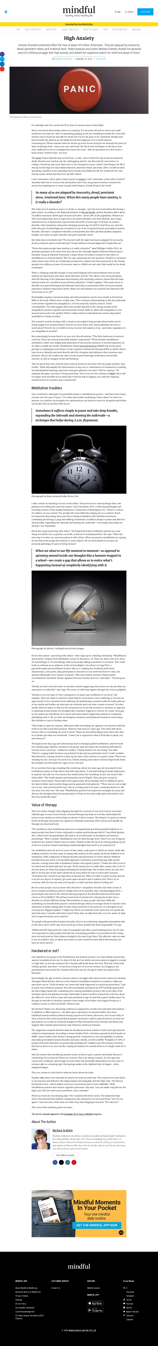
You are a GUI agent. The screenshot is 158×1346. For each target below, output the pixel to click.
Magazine (136, 29)
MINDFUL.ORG (21, 1281)
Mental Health (88, 212)
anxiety (82, 179)
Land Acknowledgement (25, 1312)
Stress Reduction (88, 346)
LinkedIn (128, 1319)
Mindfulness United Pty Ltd (82, 1330)
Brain (38, 158)
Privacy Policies (21, 1296)
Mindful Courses (93, 1288)
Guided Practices (70, 29)
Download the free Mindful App (79, 24)
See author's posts (65, 1155)
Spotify (127, 1308)
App (118, 12)
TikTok (127, 1300)
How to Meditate (33, 29)
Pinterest (128, 1315)
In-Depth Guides (91, 29)
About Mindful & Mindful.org (26, 1288)
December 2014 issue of (78, 1114)
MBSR (112, 373)
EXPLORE (91, 1281)
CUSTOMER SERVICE (60, 1281)
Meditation (51, 29)
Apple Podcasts (131, 1312)
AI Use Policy (20, 1304)
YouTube (128, 1304)
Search (129, 12)
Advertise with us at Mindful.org (27, 1292)
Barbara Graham (63, 59)
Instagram (128, 1296)
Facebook (128, 1292)
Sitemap (18, 1300)
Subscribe (145, 12)
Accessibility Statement (24, 1308)
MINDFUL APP (93, 1295)
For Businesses (119, 29)
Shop (105, 29)
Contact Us (55, 1288)
